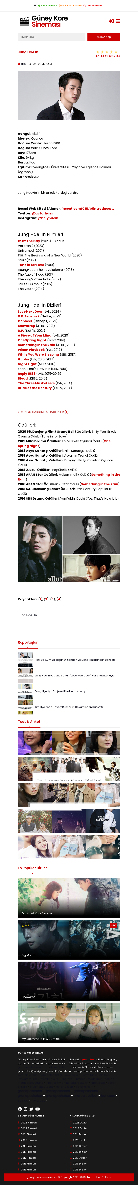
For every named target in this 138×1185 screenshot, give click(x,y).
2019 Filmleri (28, 1146)
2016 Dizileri (80, 1163)
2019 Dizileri (80, 1146)
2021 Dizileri (80, 1134)
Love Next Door (30, 311)
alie (23, 64)
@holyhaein (48, 218)
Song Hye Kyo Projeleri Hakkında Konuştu (61, 691)
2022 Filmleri (29, 1128)
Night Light (27, 364)
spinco (23, 1100)
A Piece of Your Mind (35, 335)
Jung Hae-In (27, 615)
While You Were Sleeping (38, 354)
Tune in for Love (31, 265)
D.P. (21, 330)
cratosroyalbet (86, 1095)
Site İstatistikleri (70, 5)
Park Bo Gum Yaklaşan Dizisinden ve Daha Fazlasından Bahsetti (75, 660)
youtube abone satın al (33, 1067)
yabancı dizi (72, 1075)
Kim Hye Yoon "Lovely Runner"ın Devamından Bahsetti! (69, 707)
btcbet (80, 1079)
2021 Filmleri (28, 1134)
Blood (23, 378)
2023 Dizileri (80, 1122)
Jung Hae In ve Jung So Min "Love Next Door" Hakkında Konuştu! (75, 675)
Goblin (23, 359)
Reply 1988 (26, 373)
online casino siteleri (75, 1083)
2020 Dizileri (80, 1140)
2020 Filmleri (29, 1140)
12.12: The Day (29, 241)
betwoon (108, 1095)
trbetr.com (98, 1083)
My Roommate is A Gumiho (41, 1039)
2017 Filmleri (28, 1158)
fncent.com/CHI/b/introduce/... (87, 208)
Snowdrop (26, 326)
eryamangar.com (41, 1087)
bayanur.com (84, 1087)
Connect (25, 321)
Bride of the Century (35, 388)
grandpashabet (30, 1091)
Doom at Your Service (37, 913)
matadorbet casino (30, 1083)
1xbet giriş (52, 1083)
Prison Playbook (31, 349)
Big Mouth (28, 955)
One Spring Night (32, 340)
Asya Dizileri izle (93, 1075)
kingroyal (67, 1079)
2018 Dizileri (80, 1152)
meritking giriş (49, 1079)
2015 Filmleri (28, 1169)
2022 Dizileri (80, 1128)
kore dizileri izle (27, 1075)
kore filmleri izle (61, 1067)
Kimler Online (47, 5)
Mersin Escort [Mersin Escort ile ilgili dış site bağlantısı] (64, 1087)
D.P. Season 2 (28, 316)
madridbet (95, 1079)
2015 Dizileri (80, 1169)
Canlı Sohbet (92, 5)
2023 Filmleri (29, 1122)
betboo (109, 1079)
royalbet (38, 1100)
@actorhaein (43, 213)
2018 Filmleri (28, 1152)
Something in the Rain (36, 345)
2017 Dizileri (80, 1158)
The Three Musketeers (36, 383)
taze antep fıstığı (51, 1075)
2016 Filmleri (28, 1163)
